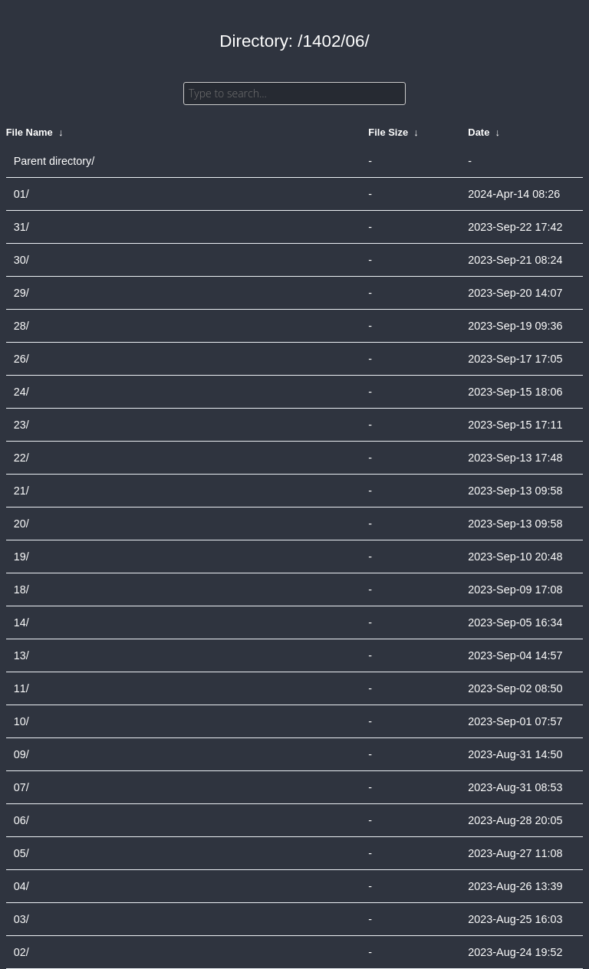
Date (478, 132)
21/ (21, 490)
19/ (21, 556)
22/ (21, 458)
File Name (29, 132)
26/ (21, 359)
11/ (21, 688)
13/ (21, 655)
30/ (21, 260)
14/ (21, 622)
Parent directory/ (54, 161)
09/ (21, 754)
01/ (21, 194)
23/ (21, 425)
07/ (21, 787)
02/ (21, 952)
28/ (21, 326)
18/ (21, 589)
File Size (388, 132)
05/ (21, 853)
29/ (21, 293)
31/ (21, 227)
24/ (21, 392)
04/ (21, 886)
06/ (21, 820)
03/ (21, 919)
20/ (21, 523)
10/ (21, 721)
